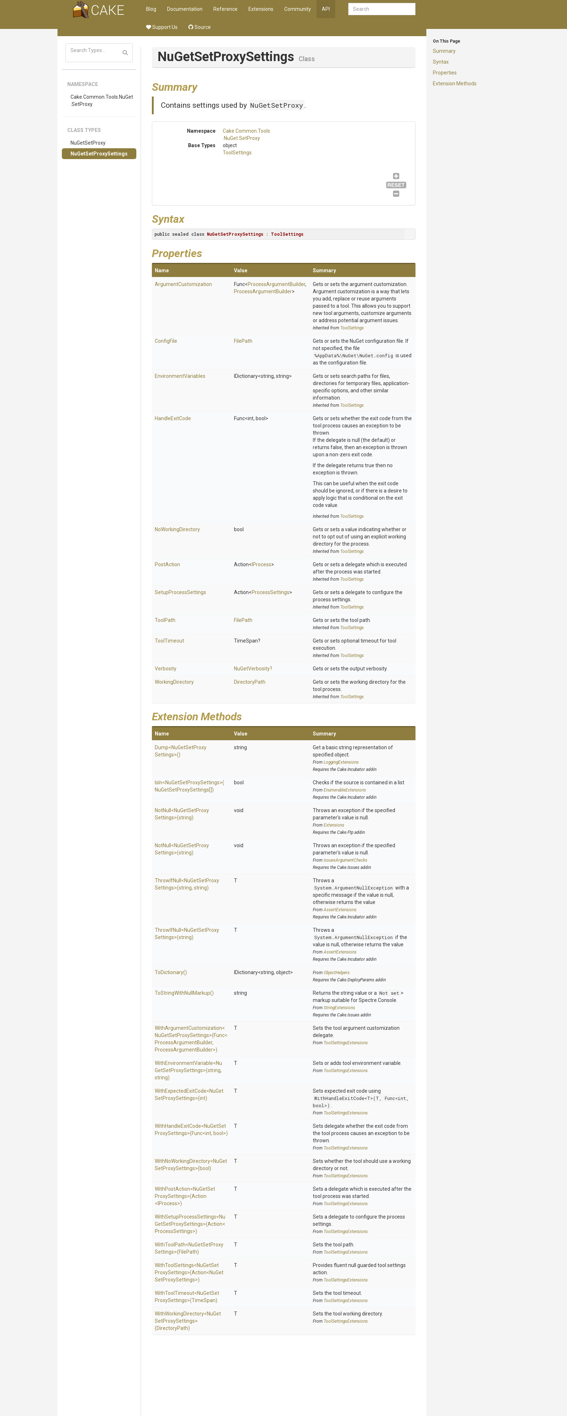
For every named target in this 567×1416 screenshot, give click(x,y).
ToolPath (165, 620)
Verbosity (165, 668)
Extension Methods (455, 83)
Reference (225, 9)
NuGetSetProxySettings (99, 154)
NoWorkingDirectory (177, 529)
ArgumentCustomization (183, 284)
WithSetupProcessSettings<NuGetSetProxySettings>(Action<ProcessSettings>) (190, 1224)
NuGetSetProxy (88, 143)
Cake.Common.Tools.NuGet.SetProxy (102, 100)
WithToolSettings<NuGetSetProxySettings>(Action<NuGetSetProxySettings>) (189, 1272)
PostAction (167, 564)
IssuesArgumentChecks (345, 860)
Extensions (260, 9)
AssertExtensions (340, 909)
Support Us (162, 27)
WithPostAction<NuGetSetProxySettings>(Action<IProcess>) (185, 1196)
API (326, 9)
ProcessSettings (270, 592)
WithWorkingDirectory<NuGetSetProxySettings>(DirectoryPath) (188, 1321)
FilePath (243, 341)
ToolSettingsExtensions (346, 1042)
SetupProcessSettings (180, 592)
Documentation (184, 9)
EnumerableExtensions (345, 790)
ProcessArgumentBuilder (276, 284)
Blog (151, 9)
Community (297, 9)
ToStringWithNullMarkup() (184, 993)
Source (199, 27)
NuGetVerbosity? (253, 668)
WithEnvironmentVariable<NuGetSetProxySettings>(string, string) (188, 1070)
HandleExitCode (173, 418)
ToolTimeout (169, 641)
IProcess (261, 564)
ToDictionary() (171, 972)
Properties (445, 73)
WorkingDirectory (174, 682)
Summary (444, 51)
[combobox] (381, 9)
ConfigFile (166, 341)
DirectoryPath (249, 682)
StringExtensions (339, 1007)
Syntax (441, 62)
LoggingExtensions (341, 762)
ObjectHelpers (337, 972)
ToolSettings (237, 152)
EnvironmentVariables (180, 376)
